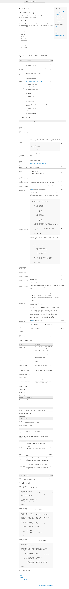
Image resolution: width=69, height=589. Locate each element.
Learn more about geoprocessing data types (34, 81)
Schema (21, 578)
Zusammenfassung (60, 11)
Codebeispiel (59, 21)
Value (21, 575)
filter (32, 189)
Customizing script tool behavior (26, 580)
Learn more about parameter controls (37, 158)
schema (32, 321)
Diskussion (58, 12)
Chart (34, 131)
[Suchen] (44, 1)
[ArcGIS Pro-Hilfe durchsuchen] (33, 1)
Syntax (57, 14)
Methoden (58, 19)
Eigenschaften (59, 16)
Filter (21, 576)
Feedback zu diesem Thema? (47, 586)
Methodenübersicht (60, 18)
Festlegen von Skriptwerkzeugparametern (28, 573)
